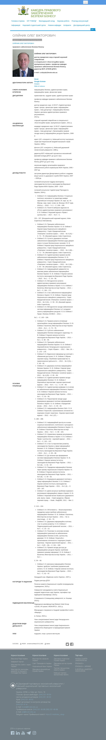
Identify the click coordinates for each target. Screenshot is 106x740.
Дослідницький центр (81, 25)
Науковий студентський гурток (34, 25)
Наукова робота (63, 21)
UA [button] (93, 29)
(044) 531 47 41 (22, 704)
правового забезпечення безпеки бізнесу (27, 40)
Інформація (15, 25)
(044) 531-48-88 (39, 709)
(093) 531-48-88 (52, 709)
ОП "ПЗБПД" (32, 21)
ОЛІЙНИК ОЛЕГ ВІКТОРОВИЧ (34, 35)
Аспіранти (67, 25)
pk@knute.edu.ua (28, 712)
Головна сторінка (17, 21)
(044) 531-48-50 (45, 697)
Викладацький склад (47, 21)
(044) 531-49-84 (45, 695)
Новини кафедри (54, 25)
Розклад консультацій (80, 21)
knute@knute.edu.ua (30, 707)
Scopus (36, 84)
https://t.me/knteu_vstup (55, 714)
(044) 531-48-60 (27, 699)
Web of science (39, 86)
